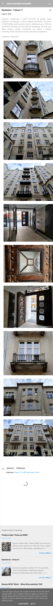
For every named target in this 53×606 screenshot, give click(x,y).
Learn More (23, 604)
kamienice (10, 468)
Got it (33, 604)
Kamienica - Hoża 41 (10, 560)
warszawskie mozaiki (19, 3)
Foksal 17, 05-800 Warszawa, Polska (26, 472)
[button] (50, 10)
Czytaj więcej (45, 553)
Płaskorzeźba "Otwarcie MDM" (15, 535)
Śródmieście (20, 468)
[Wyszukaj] (50, 4)
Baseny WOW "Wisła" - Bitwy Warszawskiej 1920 (22, 584)
